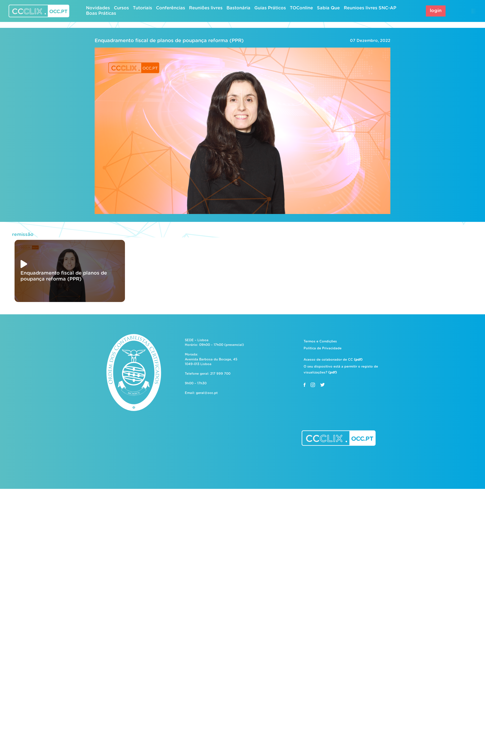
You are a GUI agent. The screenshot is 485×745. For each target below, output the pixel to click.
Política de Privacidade (323, 348)
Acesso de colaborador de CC (333, 359)
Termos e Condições (320, 341)
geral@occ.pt (207, 393)
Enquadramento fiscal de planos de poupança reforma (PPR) (169, 40)
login (436, 10)
